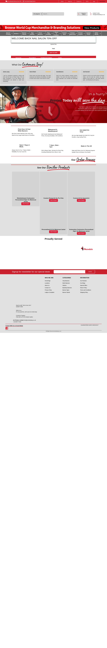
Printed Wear (64, 33)
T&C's (87, 1)
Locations (47, 283)
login (94, 1)
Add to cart (53, 52)
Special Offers (83, 285)
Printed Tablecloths (73, 33)
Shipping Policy (84, 292)
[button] (82, 14)
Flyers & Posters (56, 34)
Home (62, 1)
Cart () (102, 1)
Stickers (16, 33)
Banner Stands (24, 33)
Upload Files (53, 44)
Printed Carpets (80, 33)
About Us (70, 1)
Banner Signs (65, 290)
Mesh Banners (66, 283)
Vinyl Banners (65, 280)
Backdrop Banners (67, 287)
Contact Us (79, 1)
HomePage (47, 280)
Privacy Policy (48, 290)
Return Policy (83, 287)
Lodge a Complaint (49, 292)
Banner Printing (8, 33)
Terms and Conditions (85, 290)
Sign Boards (32, 33)
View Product (25, 203)
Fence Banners (40, 33)
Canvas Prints (88, 33)
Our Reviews (83, 280)
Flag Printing (48, 33)
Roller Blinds (96, 33)
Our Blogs (82, 283)
